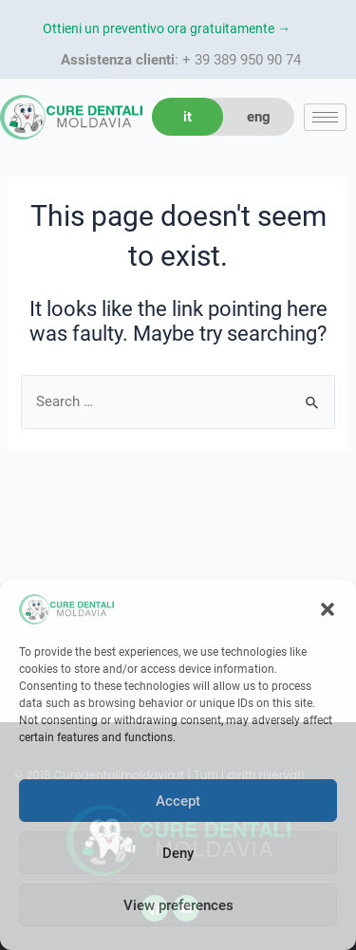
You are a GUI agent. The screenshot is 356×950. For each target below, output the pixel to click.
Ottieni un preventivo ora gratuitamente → (166, 28)
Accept (178, 801)
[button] (327, 609)
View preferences (178, 905)
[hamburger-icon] (325, 117)
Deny (178, 853)
